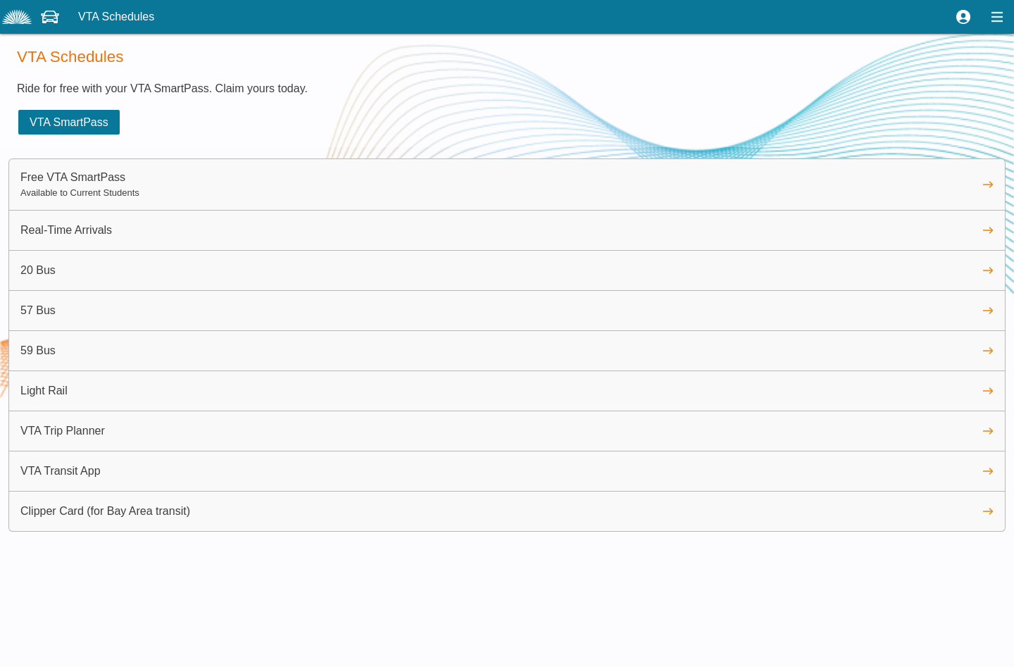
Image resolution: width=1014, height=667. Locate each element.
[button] (963, 17)
